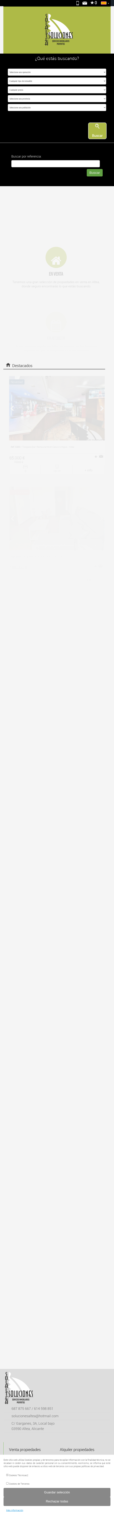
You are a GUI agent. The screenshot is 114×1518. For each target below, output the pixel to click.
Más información (14, 1510)
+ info (88, 470)
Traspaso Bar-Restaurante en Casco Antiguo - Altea (42, 446)
